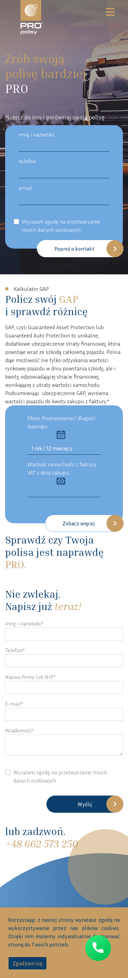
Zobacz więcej (78, 523)
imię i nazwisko (36, 134)
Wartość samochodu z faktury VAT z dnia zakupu (62, 473)
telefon (27, 161)
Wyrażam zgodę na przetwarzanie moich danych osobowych (61, 225)
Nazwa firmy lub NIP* (30, 676)
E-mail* (14, 703)
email (25, 187)
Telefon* (15, 650)
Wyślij (84, 804)
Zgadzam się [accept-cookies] (27, 963)
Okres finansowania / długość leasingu (61, 427)
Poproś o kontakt (74, 248)
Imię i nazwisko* (24, 623)
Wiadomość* (19, 730)
